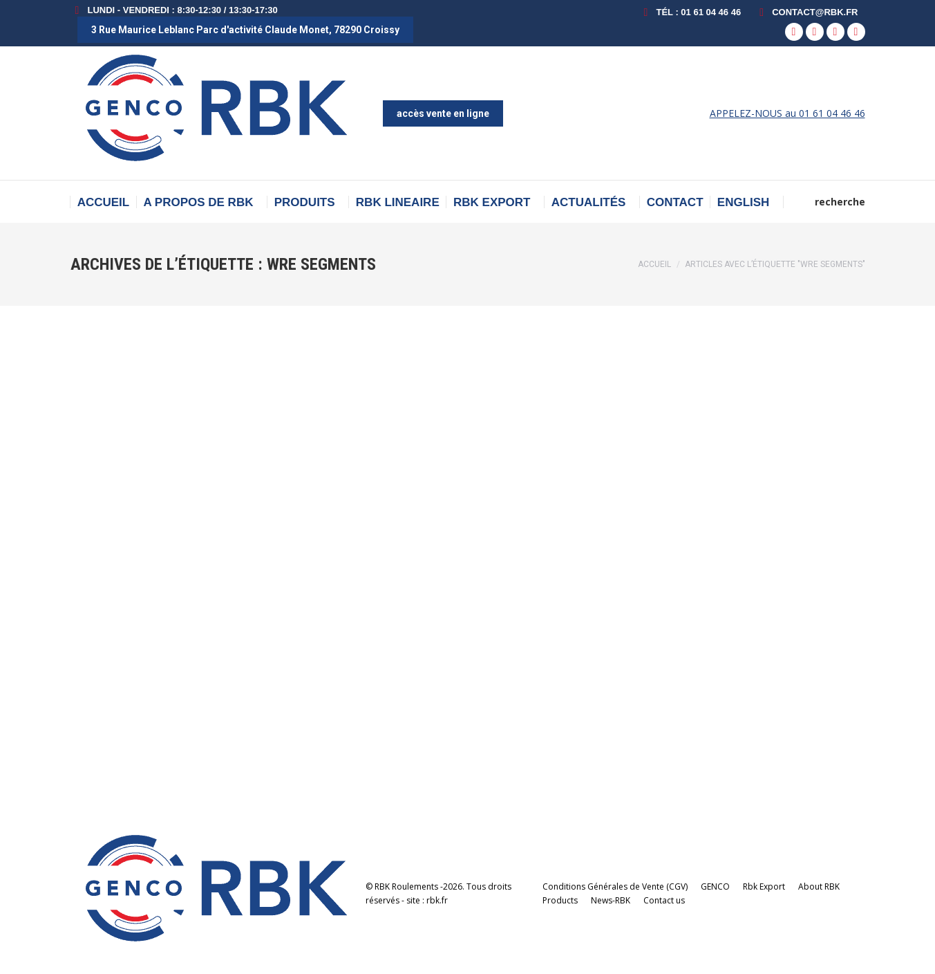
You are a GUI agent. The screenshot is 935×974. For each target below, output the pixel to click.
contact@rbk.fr (806, 12)
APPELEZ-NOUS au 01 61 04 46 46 (787, 113)
